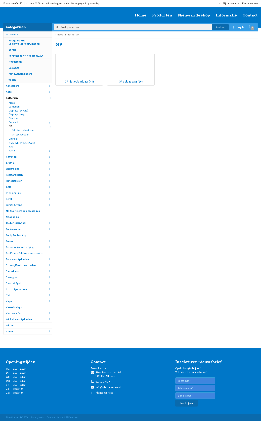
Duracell (13, 122)
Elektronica (12, 168)
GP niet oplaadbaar (23, 130)
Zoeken (220, 27)
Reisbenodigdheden (17, 259)
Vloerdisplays (14, 307)
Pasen (9, 241)
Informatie (226, 15)
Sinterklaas (12, 271)
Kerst (9, 199)
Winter (10, 325)
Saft (11, 146)
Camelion (14, 106)
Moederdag (15, 61)
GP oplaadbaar (20, 134)
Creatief (10, 162)
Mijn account (227, 3)
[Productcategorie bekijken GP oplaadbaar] (131, 70)
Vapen (12, 79)
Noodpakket (13, 216)
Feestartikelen (14, 174)
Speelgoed (12, 277)
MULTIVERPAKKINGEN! (22, 142)
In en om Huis (13, 193)
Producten (162, 15)
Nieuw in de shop (194, 15)
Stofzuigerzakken (16, 289)
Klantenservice (248, 3)
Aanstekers (12, 85)
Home (140, 15)
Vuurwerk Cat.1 (15, 313)
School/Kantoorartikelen (21, 265)
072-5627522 (100, 382)
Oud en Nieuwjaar (16, 222)
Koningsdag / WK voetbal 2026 (26, 55)
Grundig (13, 138)
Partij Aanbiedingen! (20, 73)
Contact (250, 15)
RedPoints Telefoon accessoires (24, 253)
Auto (9, 91)
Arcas (12, 102)
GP (10, 126)
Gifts (8, 186)
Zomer (12, 49)
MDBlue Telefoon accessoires (23, 210)
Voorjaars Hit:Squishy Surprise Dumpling (24, 42)
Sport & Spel (13, 283)
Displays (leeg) (17, 114)
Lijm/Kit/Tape (14, 205)
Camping (11, 156)
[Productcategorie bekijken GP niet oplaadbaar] (79, 70)
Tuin (8, 295)
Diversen (13, 118)
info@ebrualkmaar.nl (106, 388)
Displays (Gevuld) (18, 110)
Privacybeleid (37, 417)
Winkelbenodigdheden (19, 319)
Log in (241, 27)
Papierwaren (13, 229)
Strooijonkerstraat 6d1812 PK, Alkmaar (106, 374)
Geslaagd (13, 67)
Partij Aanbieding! (16, 235)
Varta (12, 150)
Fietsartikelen (14, 180)
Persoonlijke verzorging (20, 247)
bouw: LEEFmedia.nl (67, 417)
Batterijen (12, 98)
